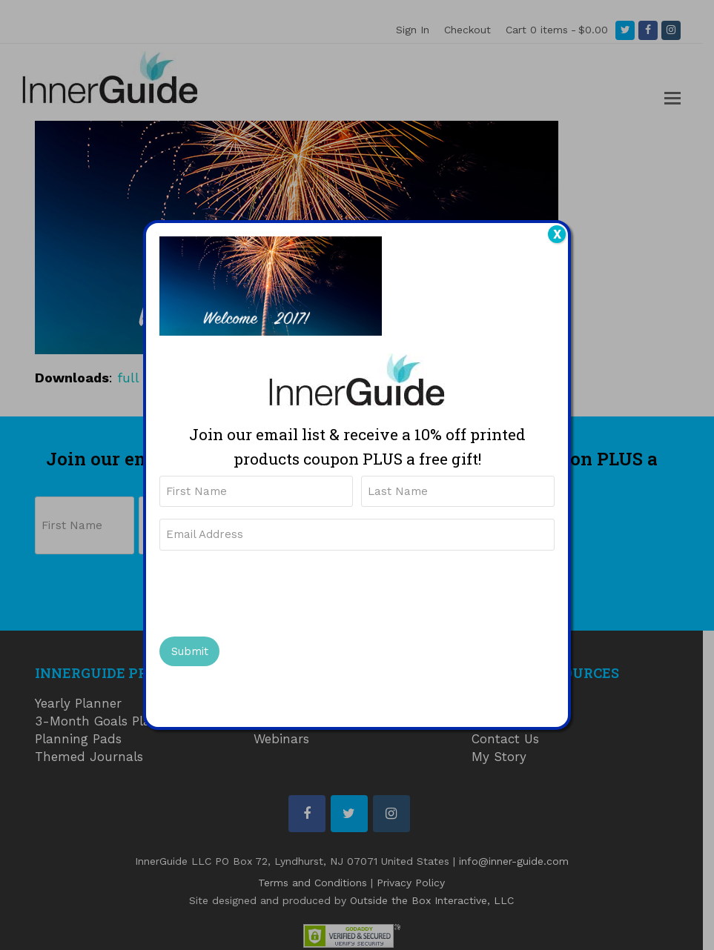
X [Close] (557, 234)
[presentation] (272, 591)
